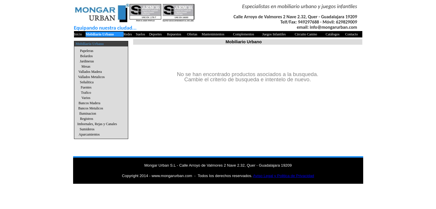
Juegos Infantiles (274, 34)
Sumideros (86, 129)
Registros (86, 119)
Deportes (155, 34)
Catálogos (333, 34)
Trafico (86, 93)
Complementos (243, 34)
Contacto (351, 34)
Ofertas (192, 34)
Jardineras (87, 61)
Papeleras (86, 51)
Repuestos (174, 34)
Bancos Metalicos (90, 108)
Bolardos (86, 56)
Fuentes (86, 87)
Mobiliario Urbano (100, 34)
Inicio (78, 34)
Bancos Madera (89, 103)
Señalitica (86, 82)
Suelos (140, 34)
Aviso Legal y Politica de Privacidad (283, 176)
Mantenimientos (213, 34)
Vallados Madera (90, 72)
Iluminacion (87, 113)
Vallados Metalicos (91, 77)
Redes (128, 34)
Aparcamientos (89, 134)
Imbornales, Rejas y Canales (97, 124)
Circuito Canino (306, 34)
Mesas (86, 66)
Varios (86, 98)
